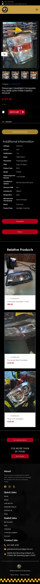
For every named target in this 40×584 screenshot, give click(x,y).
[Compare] (31, 276)
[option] (20, 45)
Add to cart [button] (31, 280)
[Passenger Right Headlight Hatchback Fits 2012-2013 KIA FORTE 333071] (31, 327)
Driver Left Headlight (15, 419)
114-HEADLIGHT (14, 84)
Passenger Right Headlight (17, 360)
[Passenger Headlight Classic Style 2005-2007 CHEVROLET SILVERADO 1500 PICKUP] (31, 269)
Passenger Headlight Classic (18, 302)
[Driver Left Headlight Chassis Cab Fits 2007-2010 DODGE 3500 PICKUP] (31, 386)
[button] (36, 9)
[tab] (20, 131)
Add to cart (14, 112)
